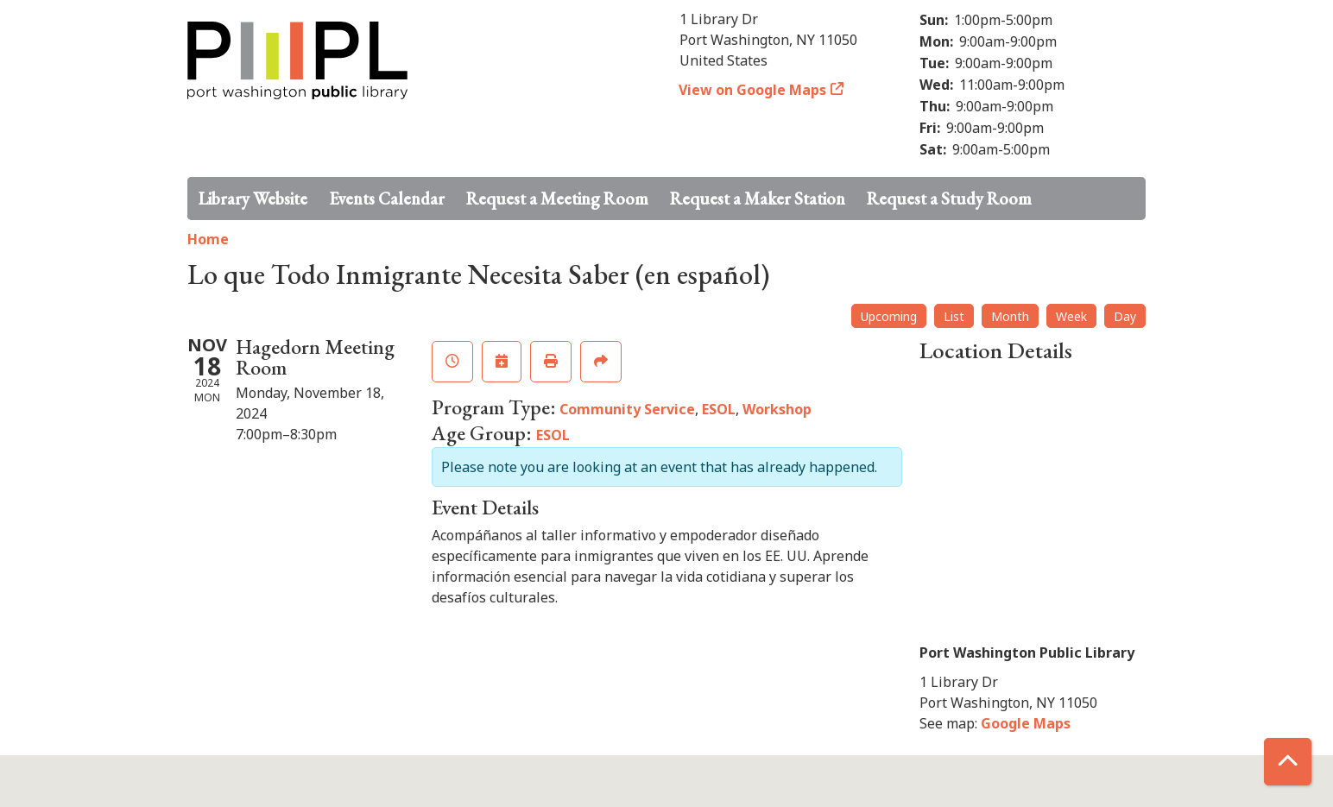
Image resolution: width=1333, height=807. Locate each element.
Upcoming (889, 316)
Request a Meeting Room (557, 198)
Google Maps (1026, 723)
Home (208, 239)
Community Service (627, 409)
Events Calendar (387, 198)
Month (1010, 316)
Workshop (777, 409)
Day (1125, 316)
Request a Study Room (949, 198)
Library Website (253, 198)
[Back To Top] (1287, 761)
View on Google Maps (752, 89)
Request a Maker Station (757, 198)
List (954, 316)
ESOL (719, 409)
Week (1071, 316)
